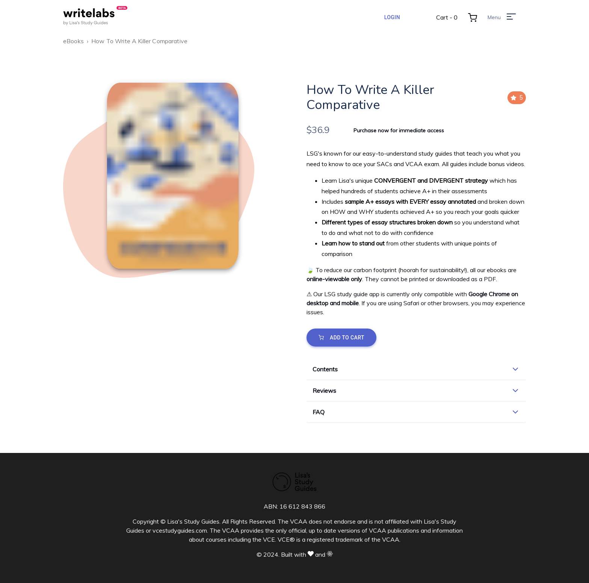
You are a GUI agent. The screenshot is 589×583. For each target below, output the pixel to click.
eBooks (73, 41)
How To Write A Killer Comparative (139, 41)
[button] (416, 369)
